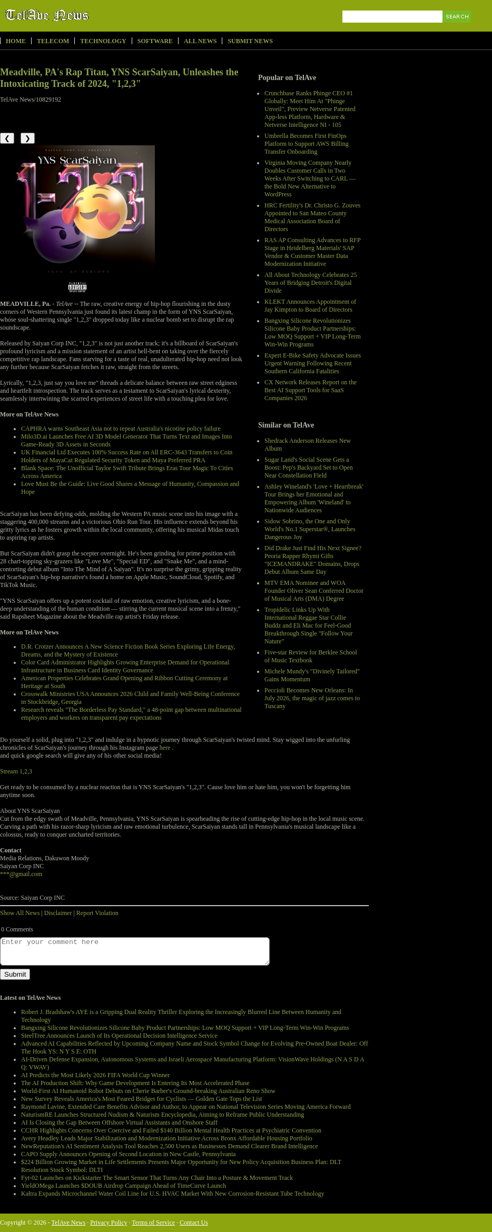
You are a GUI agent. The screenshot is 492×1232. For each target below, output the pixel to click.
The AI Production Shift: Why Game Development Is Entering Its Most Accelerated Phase (135, 1083)
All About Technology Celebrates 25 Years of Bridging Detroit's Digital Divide (310, 282)
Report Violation (97, 913)
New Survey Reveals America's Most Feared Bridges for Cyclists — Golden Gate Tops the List (141, 1098)
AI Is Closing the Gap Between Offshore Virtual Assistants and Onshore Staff (119, 1122)
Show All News (20, 913)
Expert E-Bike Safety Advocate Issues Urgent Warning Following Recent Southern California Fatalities (312, 363)
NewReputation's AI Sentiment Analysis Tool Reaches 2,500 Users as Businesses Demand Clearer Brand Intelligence (169, 1146)
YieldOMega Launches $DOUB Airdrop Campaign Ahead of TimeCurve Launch (123, 1185)
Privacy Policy (108, 1222)
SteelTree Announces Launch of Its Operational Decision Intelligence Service (119, 1035)
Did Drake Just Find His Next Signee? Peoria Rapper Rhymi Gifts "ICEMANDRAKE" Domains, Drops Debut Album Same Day (312, 559)
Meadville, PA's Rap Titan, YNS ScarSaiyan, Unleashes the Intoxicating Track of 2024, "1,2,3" (119, 78)
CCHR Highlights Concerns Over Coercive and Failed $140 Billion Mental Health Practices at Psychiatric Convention (171, 1130)
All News (200, 41)
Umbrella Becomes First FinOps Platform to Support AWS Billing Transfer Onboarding (306, 143)
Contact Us (194, 1222)
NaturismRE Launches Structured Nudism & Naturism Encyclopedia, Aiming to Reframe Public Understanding (162, 1114)
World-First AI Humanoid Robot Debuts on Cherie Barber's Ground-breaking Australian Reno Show (148, 1091)
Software (155, 41)
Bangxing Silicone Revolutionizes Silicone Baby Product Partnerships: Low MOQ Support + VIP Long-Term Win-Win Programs (312, 332)
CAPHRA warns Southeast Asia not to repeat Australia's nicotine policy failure (121, 428)
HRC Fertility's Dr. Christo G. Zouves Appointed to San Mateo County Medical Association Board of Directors (312, 217)
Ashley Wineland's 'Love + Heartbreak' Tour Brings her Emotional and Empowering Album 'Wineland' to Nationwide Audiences (313, 498)
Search (457, 29)
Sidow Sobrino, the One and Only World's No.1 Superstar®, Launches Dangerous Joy (310, 529)
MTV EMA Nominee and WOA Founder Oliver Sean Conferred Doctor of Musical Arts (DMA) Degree (313, 590)
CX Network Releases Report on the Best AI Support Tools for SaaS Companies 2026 (310, 390)
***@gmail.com (21, 874)
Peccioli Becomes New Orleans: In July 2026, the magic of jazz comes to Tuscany (312, 698)
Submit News (250, 41)
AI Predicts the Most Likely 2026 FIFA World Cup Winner (95, 1075)
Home (16, 41)
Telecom (53, 41)
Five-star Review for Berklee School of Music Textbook (310, 656)
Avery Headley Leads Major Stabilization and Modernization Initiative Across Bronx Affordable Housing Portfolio (166, 1138)
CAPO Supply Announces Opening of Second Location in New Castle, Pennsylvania (128, 1154)
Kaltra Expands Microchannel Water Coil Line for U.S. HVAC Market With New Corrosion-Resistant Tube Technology (172, 1193)
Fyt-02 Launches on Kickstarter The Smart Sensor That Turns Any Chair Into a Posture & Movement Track (157, 1177)
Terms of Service (153, 1222)
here (165, 747)
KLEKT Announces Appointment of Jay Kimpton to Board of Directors (310, 305)
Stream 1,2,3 (16, 771)
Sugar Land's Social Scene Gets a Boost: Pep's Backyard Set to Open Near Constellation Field (308, 467)
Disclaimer (58, 913)
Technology (103, 41)
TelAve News (77, 15)
